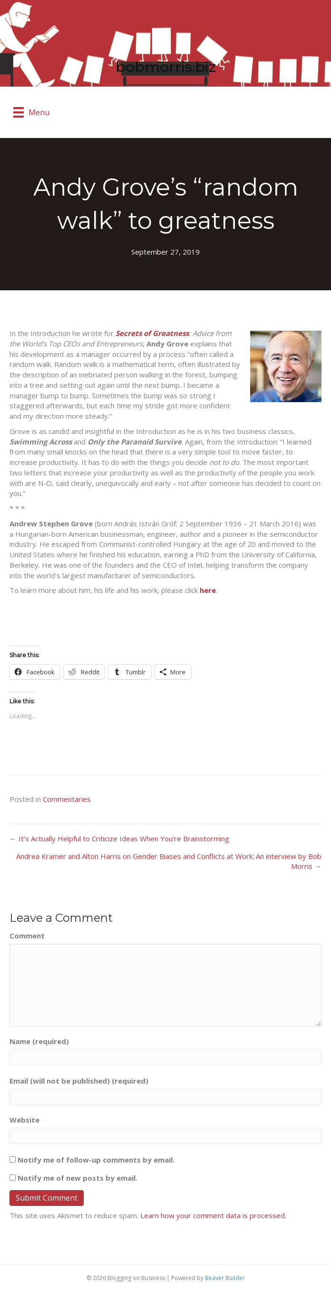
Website (24, 1119)
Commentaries (67, 799)
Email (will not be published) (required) (79, 1080)
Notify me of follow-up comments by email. (96, 1159)
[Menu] (31, 112)
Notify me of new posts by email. (77, 1178)
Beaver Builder (225, 1278)
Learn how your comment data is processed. (213, 1215)
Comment (27, 935)
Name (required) (39, 1041)
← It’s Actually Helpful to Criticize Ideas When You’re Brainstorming (119, 838)
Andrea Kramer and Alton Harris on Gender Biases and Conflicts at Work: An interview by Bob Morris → (168, 861)
